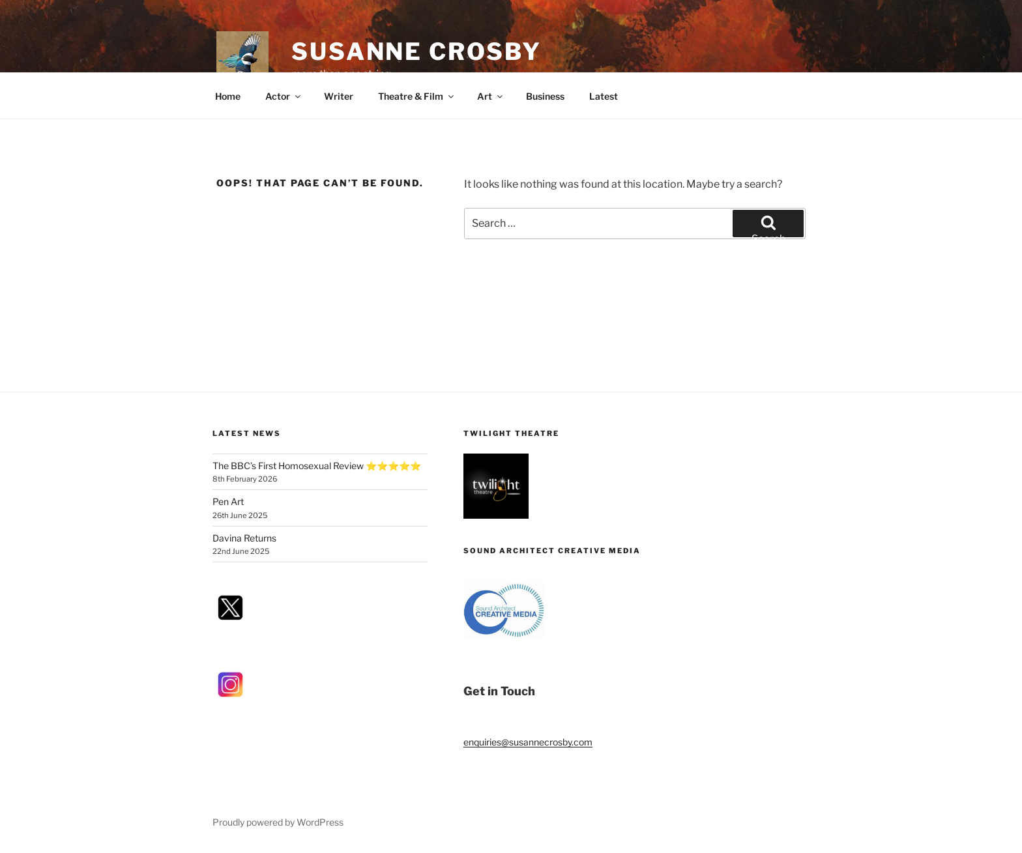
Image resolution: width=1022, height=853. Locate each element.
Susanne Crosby (416, 51)
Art (490, 96)
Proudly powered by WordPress (277, 822)
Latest (603, 96)
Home (228, 96)
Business (545, 96)
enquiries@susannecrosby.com (527, 741)
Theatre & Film (417, 96)
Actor (283, 96)
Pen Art (228, 501)
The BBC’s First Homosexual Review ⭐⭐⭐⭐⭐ (316, 465)
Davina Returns (244, 537)
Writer (338, 96)
